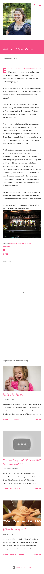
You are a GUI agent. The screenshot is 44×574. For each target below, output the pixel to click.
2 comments (15, 419)
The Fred (6, 246)
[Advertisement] (22, 337)
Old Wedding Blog (22, 243)
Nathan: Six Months (13, 394)
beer (11, 243)
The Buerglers (13, 4)
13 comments (16, 489)
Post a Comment (18, 554)
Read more (36, 419)
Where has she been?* (14, 529)
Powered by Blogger (22, 567)
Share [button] (5, 254)
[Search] (34, 4)
